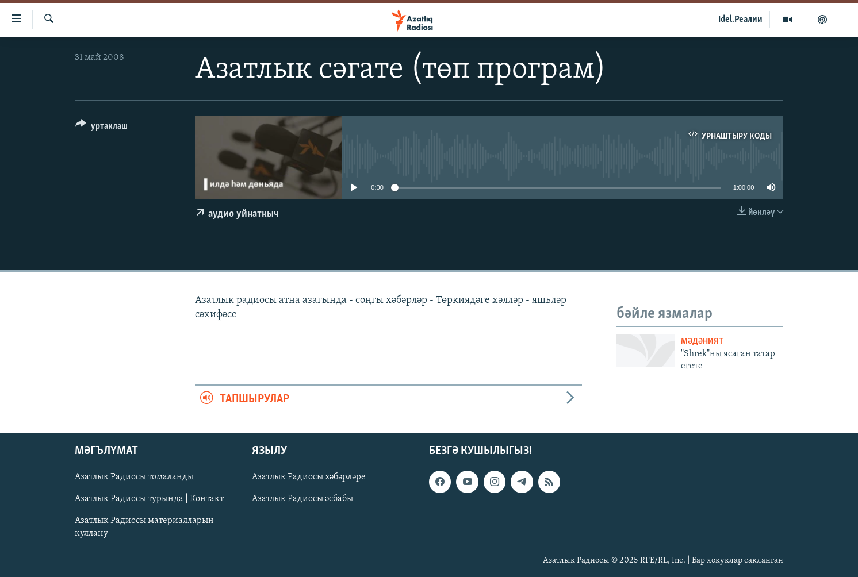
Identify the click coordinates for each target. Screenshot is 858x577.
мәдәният (702, 341)
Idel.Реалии (740, 19)
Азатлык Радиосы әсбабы (302, 498)
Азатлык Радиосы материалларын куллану (144, 527)
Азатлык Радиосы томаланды (134, 477)
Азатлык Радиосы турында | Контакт (149, 498)
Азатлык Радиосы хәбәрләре (309, 477)
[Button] (101, 128)
